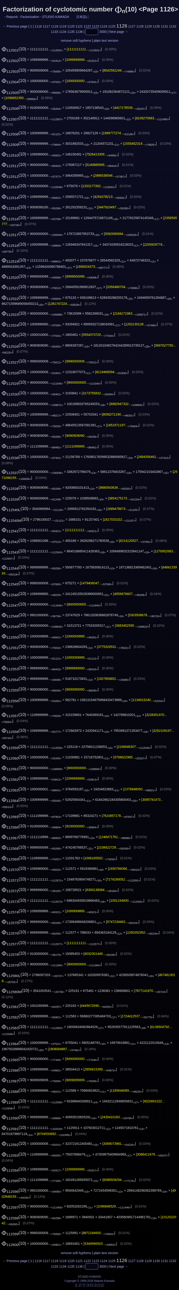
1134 (62, 32)
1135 (71, 32)
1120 (71, 26)
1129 (148, 26)
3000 (103, 32)
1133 (54, 32)
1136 (79, 32)
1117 (46, 26)
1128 (140, 26)
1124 (103, 26)
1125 (111, 26)
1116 (38, 26)
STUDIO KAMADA (55, 17)
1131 (164, 26)
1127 (131, 26)
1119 (62, 26)
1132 (172, 26)
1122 (87, 26)
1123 (95, 26)
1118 (54, 26)
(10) (14, 48)
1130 (156, 26)
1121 (79, 26)
